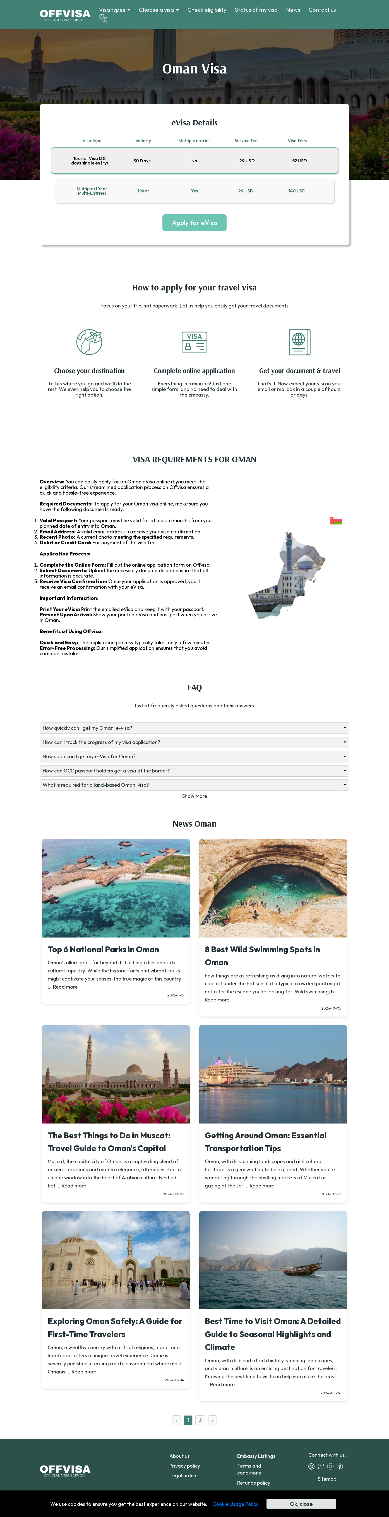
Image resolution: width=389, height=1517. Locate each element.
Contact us (322, 9)
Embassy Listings (256, 1456)
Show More (194, 796)
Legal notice (183, 1475)
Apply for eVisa (194, 222)
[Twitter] (322, 1466)
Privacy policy (184, 1466)
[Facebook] (341, 1466)
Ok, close (301, 1503)
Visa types (112, 10)
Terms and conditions (249, 1469)
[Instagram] (332, 1466)
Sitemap (327, 1479)
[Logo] (65, 15)
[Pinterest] (313, 1466)
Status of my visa (256, 9)
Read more (65, 987)
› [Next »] (212, 1420)
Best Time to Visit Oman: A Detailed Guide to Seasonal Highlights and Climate (273, 1334)
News (293, 9)
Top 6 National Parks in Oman (103, 949)
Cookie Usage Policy (235, 1504)
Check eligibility (207, 9)
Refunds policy (253, 1483)
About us (179, 1456)
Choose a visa (156, 10)
